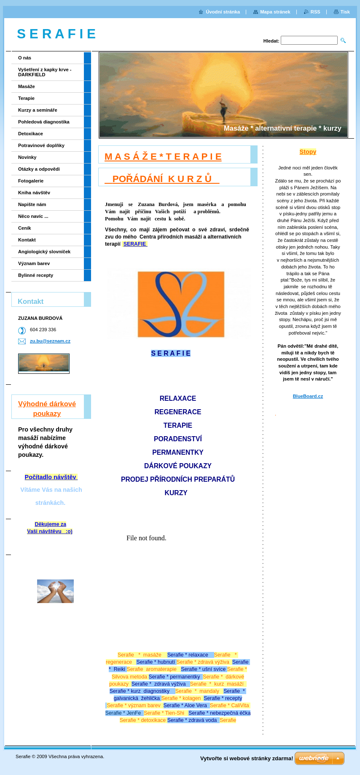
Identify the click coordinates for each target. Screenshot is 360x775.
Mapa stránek (275, 11)
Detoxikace (30, 133)
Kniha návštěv (34, 192)
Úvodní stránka (223, 11)
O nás (24, 57)
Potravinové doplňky (41, 145)
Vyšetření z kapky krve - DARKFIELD (44, 72)
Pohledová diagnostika (44, 121)
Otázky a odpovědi (39, 169)
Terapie (26, 98)
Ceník (24, 228)
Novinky (27, 157)
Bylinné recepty (35, 275)
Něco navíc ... (33, 216)
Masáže (26, 86)
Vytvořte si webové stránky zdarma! (246, 758)
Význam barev (34, 263)
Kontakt (27, 239)
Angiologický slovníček (44, 251)
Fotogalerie (30, 180)
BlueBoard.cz (308, 396)
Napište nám (32, 204)
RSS (315, 11)
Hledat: (271, 40)
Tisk (345, 11)
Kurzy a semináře (37, 110)
